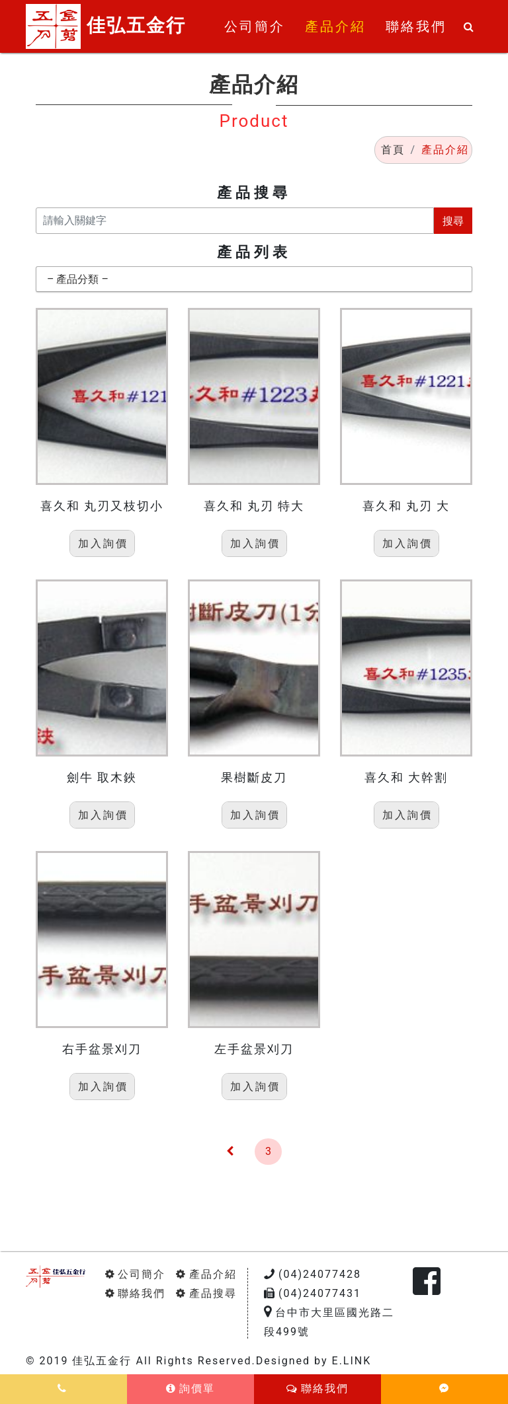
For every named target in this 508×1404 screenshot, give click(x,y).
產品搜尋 (206, 1293)
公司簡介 (135, 1274)
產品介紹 (206, 1274)
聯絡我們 (135, 1293)
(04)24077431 (312, 1293)
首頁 (393, 149)
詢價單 (190, 1388)
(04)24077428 (312, 1274)
